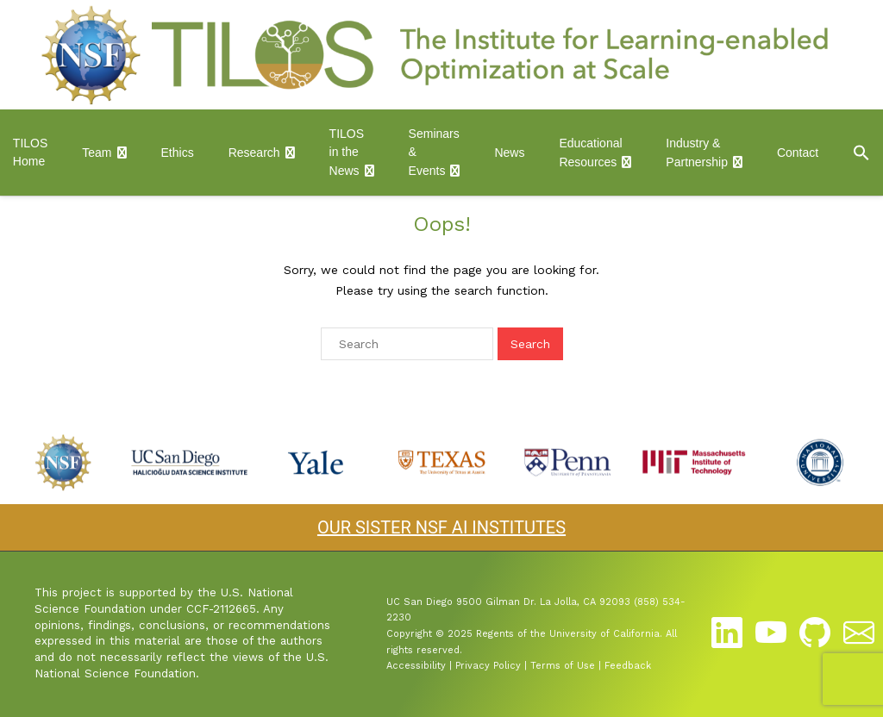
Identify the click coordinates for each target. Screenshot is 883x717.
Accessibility (416, 665)
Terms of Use (562, 665)
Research (254, 152)
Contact (797, 152)
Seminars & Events (434, 152)
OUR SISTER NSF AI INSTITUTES (441, 527)
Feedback (627, 665)
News (509, 152)
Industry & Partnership (697, 152)
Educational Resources (590, 152)
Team (96, 152)
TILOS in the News (346, 152)
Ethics (177, 152)
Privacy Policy (488, 665)
